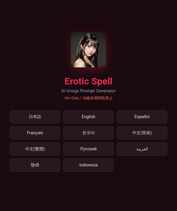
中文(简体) (142, 132)
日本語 (35, 116)
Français (35, 132)
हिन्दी (35, 165)
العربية (142, 149)
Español (141, 116)
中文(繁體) (35, 149)
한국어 (88, 132)
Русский (88, 149)
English (89, 116)
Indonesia (88, 165)
